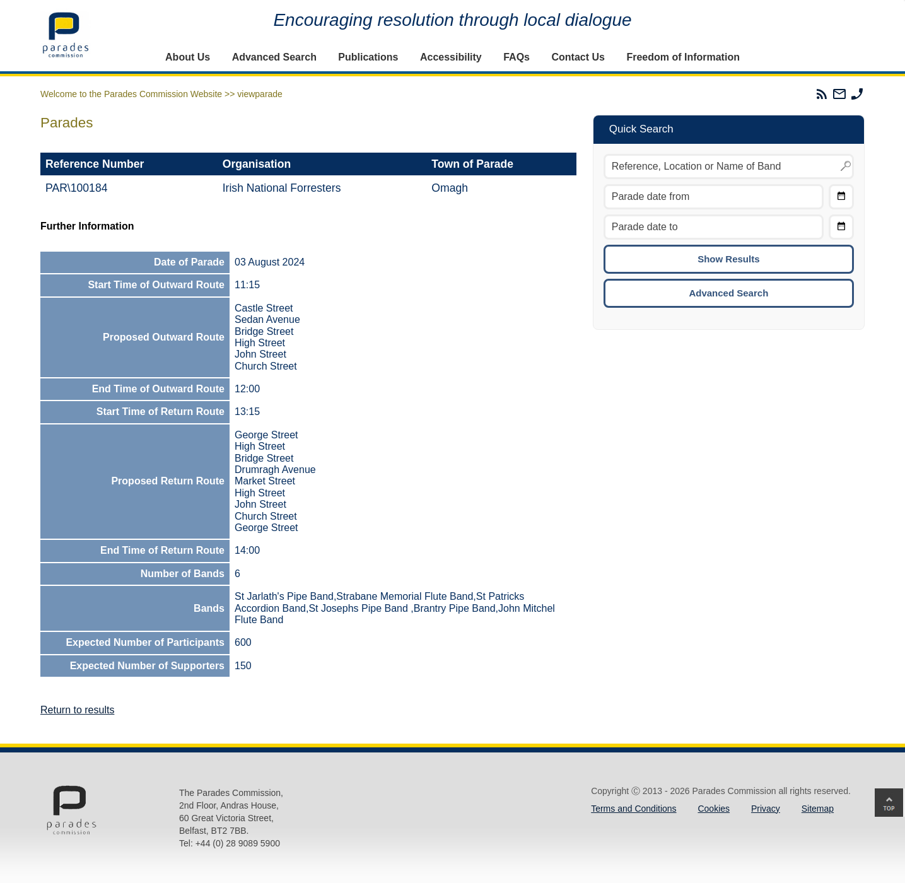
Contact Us (577, 57)
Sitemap (818, 809)
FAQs (516, 57)
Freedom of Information (683, 57)
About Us (187, 57)
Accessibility (451, 57)
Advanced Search (274, 57)
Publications (368, 57)
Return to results (77, 710)
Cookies (714, 809)
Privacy (765, 809)
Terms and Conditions (633, 809)
